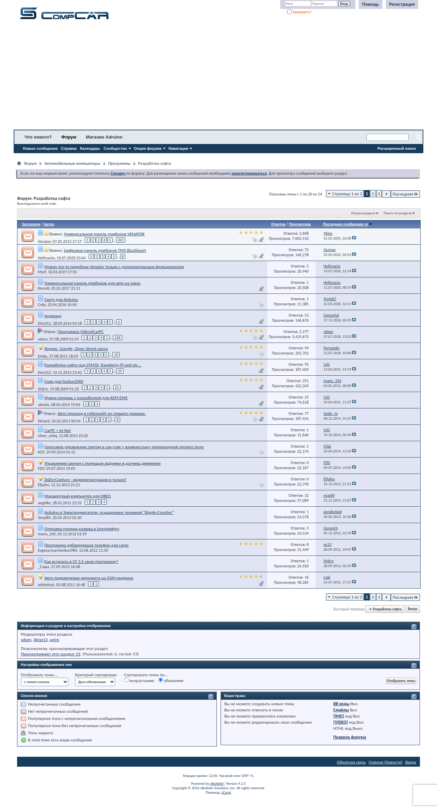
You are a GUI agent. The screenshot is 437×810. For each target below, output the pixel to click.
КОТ (41, 452)
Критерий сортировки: (96, 674)
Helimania (46, 257)
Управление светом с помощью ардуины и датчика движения (102, 463)
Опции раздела (363, 213)
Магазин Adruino (104, 137)
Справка (69, 148)
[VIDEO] (340, 722)
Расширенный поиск (397, 148)
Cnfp (42, 304)
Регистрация (402, 4)
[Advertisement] (213, 77)
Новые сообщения (40, 148)
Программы (119, 163)
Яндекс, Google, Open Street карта (76, 348)
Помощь (370, 4)
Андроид (52, 315)
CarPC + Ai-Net (57, 430)
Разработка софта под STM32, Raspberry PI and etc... (92, 364)
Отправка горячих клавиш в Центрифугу (81, 528)
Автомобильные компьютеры (72, 163)
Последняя (405, 194)
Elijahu (43, 484)
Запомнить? (299, 12)
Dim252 (44, 323)
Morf (42, 272)
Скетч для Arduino (61, 299)
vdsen (43, 338)
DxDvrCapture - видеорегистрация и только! (85, 479)
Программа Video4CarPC (81, 331)
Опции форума (147, 148)
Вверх (412, 609)
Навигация (178, 148)
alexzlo (43, 404)
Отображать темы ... (40, 674)
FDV (41, 468)
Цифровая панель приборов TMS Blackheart (105, 250)
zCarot (226, 792)
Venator (44, 241)
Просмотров (300, 224)
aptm (54, 639)
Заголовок (31, 224)
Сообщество (115, 148)
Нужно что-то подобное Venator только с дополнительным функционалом (114, 266)
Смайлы (341, 709)
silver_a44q (47, 435)
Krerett (44, 288)
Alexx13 (40, 639)
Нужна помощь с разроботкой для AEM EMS (86, 397)
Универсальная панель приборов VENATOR (104, 233)
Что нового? (38, 137)
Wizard (44, 420)
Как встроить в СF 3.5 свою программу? (81, 561)
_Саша (43, 566)
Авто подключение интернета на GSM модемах (88, 577)
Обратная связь (351, 762)
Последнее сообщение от (347, 224)
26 (117, 387)
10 (116, 354)
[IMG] (338, 716)
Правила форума (349, 737)
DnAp (42, 355)
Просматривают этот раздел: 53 (50, 653)
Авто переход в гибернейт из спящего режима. (102, 413)
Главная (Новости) (386, 762)
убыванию (170, 680)
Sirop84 (44, 517)
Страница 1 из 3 (347, 193)
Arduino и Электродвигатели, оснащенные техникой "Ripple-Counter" (109, 512)
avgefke (44, 503)
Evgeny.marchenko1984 (57, 550)
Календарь (90, 148)
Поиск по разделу (398, 213)
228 (118, 337)
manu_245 (47, 534)
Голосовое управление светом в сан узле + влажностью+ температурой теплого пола (124, 446)
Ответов (278, 224)
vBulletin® (217, 783)
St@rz (43, 388)
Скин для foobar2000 (63, 381)
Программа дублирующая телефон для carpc (86, 545)
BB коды (341, 703)
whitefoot (46, 584)
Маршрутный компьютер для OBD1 (77, 495)
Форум (68, 137)
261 (121, 240)
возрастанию (139, 680)
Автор (49, 224)
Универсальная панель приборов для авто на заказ (92, 283)
